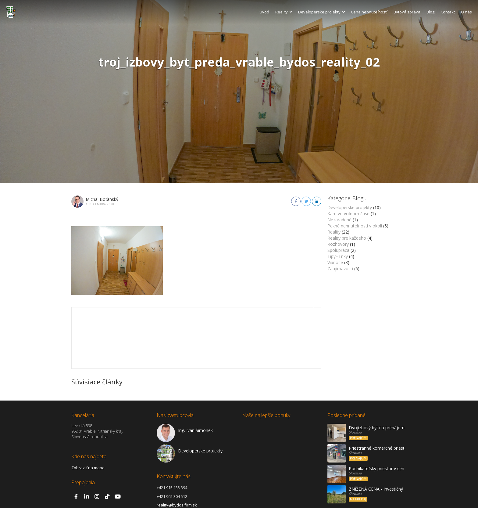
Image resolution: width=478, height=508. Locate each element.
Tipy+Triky (337, 256)
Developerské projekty (349, 207)
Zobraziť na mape (88, 437)
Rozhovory (338, 244)
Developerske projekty (321, 12)
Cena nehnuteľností (369, 12)
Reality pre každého (346, 238)
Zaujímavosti (340, 268)
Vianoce (335, 262)
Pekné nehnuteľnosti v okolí (354, 226)
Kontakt (448, 12)
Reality (283, 12)
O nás (466, 12)
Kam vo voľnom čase (348, 213)
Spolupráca (338, 250)
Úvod (264, 12)
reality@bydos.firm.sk (177, 474)
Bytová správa (407, 12)
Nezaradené (339, 220)
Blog (430, 12)
